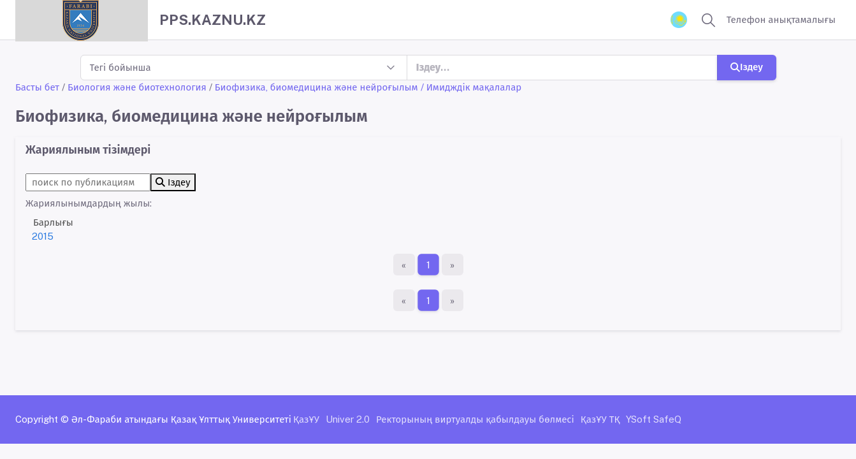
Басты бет (37, 87)
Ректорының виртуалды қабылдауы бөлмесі (475, 419)
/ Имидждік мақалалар (471, 87)
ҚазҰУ (306, 419)
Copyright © (42, 419)
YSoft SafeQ (653, 419)
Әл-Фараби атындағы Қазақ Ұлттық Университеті (181, 419)
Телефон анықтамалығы (781, 19)
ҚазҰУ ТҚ (600, 419)
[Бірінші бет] (404, 264)
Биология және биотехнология (137, 87)
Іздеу (746, 66)
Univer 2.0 (348, 419)
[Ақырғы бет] (452, 264)
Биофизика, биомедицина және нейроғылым (316, 87)
